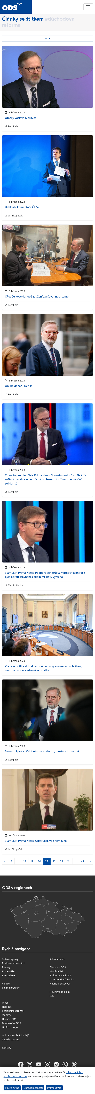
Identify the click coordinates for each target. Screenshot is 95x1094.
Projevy (6, 967)
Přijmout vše (54, 1087)
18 (24, 861)
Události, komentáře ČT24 (21, 207)
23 (61, 861)
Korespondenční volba (62, 979)
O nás (5, 1002)
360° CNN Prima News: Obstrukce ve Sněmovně (36, 841)
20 (39, 861)
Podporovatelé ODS (60, 975)
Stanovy (6, 1015)
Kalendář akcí (57, 959)
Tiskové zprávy (10, 959)
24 (68, 861)
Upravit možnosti (33, 1087)
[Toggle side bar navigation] (47, 38)
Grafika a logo (10, 1027)
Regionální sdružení (13, 1010)
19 (32, 861)
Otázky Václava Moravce (20, 118)
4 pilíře (6, 983)
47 (82, 861)
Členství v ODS (58, 967)
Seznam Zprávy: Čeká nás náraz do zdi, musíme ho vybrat (42, 751)
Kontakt (6, 1047)
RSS (52, 995)
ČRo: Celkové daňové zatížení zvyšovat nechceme (36, 296)
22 (54, 861)
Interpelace (8, 975)
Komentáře (8, 971)
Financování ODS (11, 1023)
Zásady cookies (10, 1039)
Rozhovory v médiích (13, 963)
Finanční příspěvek (60, 983)
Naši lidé (7, 1006)
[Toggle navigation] (88, 6)
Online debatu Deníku (19, 386)
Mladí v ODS (56, 971)
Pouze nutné (12, 1087)
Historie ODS (9, 1019)
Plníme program (11, 987)
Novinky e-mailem (60, 991)
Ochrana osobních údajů (15, 1035)
